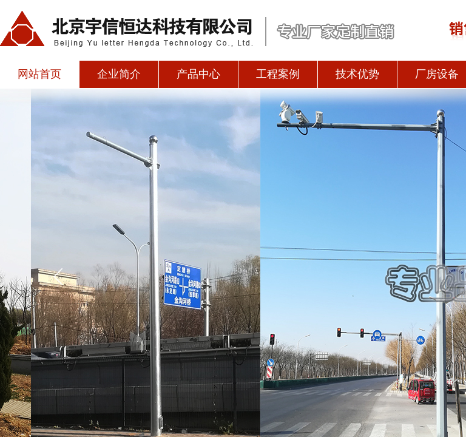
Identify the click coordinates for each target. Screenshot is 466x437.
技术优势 (357, 74)
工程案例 (278, 74)
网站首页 (39, 74)
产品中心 (198, 74)
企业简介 (119, 74)
